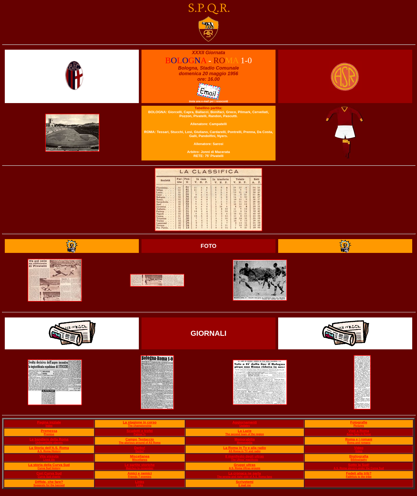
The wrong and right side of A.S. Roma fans (244, 476)
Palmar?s (140, 434)
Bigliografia (358, 456)
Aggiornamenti (244, 422)
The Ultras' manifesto (244, 459)
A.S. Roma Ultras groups (244, 468)
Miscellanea (139, 456)
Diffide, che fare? (49, 482)
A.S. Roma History (49, 451)
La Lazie (244, 431)
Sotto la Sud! (358, 465)
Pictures (358, 425)
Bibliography (359, 459)
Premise (49, 434)
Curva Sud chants (49, 476)
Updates (244, 425)
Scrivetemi (244, 482)
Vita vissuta (49, 456)
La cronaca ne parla (244, 473)
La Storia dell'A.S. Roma (49, 448)
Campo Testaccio (140, 439)
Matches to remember (139, 468)
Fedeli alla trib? (358, 473)
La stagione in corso (139, 422)
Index (48, 425)
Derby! (139, 448)
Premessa (49, 431)
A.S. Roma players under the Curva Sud (358, 468)
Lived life (49, 459)
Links (139, 482)
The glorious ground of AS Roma (139, 442)
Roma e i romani (358, 439)
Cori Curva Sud (49, 473)
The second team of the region (244, 434)
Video (358, 448)
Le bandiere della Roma (49, 439)
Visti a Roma (358, 431)
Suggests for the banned (49, 485)
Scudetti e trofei (140, 431)
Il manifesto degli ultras (244, 456)
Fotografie (358, 422)
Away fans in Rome (359, 434)
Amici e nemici (140, 473)
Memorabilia (245, 439)
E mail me (244, 485)
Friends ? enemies (139, 476)
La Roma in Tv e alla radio (244, 448)
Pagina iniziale (49, 422)
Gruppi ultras (245, 465)
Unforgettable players (49, 442)
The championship (139, 425)
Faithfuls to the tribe (359, 476)
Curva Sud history (48, 468)
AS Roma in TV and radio (244, 451)
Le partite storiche (140, 465)
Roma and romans (358, 442)
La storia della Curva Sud (49, 465)
